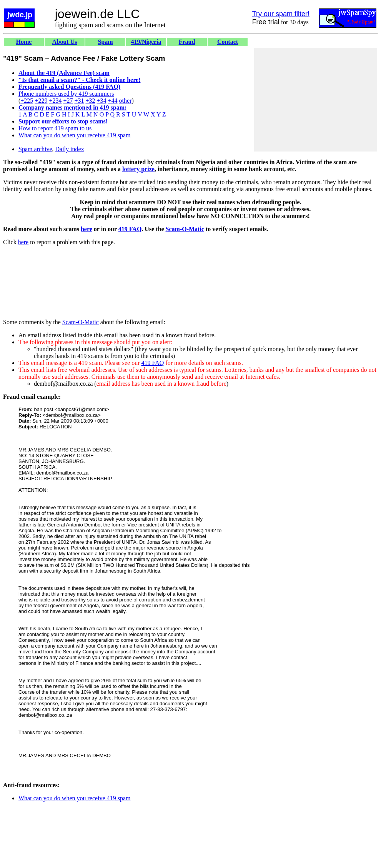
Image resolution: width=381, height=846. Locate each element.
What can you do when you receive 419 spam (74, 135)
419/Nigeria (146, 41)
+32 (90, 100)
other (125, 100)
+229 (41, 100)
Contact (227, 41)
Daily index (69, 149)
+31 (79, 100)
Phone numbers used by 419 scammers (66, 93)
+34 (101, 100)
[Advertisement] (315, 100)
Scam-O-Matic (185, 229)
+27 (68, 100)
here (86, 229)
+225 (26, 100)
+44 (113, 100)
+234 (55, 100)
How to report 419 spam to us (55, 128)
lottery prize (138, 169)
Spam (105, 41)
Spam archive (35, 149)
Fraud (187, 41)
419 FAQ (130, 229)
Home (24, 41)
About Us (64, 41)
